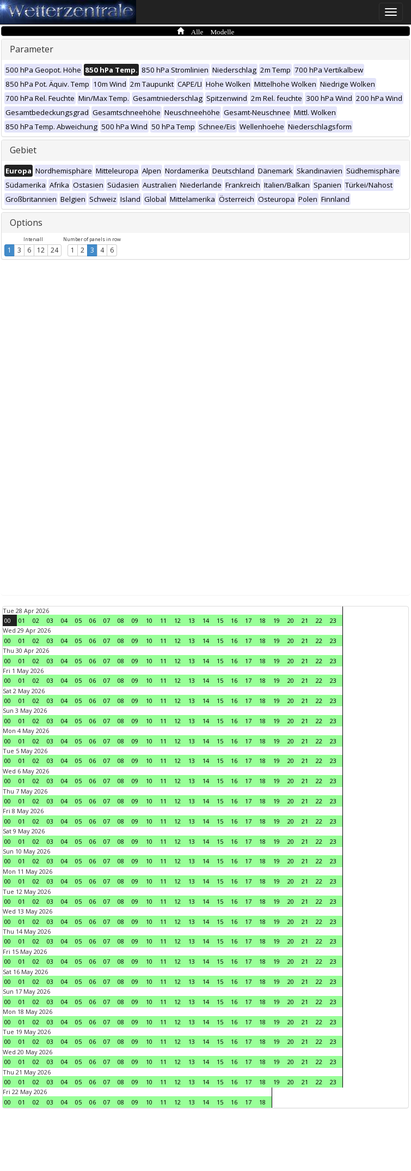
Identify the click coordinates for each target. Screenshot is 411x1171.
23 (333, 620)
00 (7, 620)
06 (92, 620)
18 (262, 620)
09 (135, 620)
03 (50, 620)
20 (290, 620)
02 (36, 620)
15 (220, 620)
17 (248, 620)
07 (106, 620)
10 (149, 620)
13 (191, 620)
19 (276, 620)
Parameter (31, 49)
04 (64, 620)
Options (26, 223)
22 (319, 620)
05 (78, 620)
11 (163, 620)
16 (234, 620)
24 (54, 250)
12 (41, 250)
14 (206, 620)
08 (121, 620)
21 (305, 620)
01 (22, 620)
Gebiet (23, 150)
